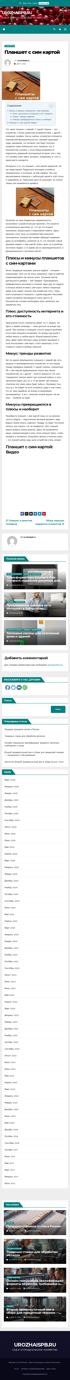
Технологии (9, 46)
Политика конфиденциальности (35, 1374)
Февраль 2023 (12, 1015)
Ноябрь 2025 (11, 807)
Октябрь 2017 (11, 1150)
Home (16, 1369)
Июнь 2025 (10, 840)
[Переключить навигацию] (65, 29)
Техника (27, 574)
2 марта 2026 (15, 1317)
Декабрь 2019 (11, 1129)
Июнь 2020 (10, 1116)
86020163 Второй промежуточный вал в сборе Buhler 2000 (34, 762)
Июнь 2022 (10, 1069)
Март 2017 (10, 1170)
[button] (54, 29)
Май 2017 (9, 1163)
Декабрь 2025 (11, 800)
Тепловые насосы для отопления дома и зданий (33, 634)
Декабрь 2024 (11, 881)
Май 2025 (9, 847)
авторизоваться (55, 665)
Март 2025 (10, 860)
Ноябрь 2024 (11, 887)
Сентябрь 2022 (12, 1049)
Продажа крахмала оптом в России (22, 729)
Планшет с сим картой (32, 52)
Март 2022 (10, 1089)
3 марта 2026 (15, 1288)
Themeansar (55, 1362)
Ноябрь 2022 (11, 1035)
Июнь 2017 (10, 1156)
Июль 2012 (10, 1183)
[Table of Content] (51, 106)
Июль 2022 (10, 1062)
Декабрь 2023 (11, 948)
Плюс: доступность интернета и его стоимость (33, 114)
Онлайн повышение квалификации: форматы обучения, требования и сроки (34, 1284)
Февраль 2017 (11, 1176)
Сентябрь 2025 (12, 820)
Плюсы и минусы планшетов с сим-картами (29, 111)
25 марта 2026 (16, 1260)
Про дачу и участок (14, 574)
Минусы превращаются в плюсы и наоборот (32, 120)
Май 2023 (9, 995)
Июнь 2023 (10, 988)
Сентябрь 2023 (12, 968)
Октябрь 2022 (11, 1042)
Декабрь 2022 (11, 1029)
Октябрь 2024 (11, 894)
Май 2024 (9, 914)
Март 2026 (10, 780)
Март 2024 (10, 928)
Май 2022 (9, 1076)
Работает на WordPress (18, 1362)
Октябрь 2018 (11, 1136)
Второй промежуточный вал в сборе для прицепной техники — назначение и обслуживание (32, 1313)
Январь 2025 (11, 874)
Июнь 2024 (10, 907)
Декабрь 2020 (11, 1109)
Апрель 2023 (11, 1002)
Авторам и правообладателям (32, 1369)
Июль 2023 (10, 981)
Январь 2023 (11, 1022)
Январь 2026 (11, 793)
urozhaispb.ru (23, 60)
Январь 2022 (11, 1102)
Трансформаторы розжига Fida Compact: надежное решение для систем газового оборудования (33, 581)
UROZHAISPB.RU (17, 12)
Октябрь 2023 (11, 961)
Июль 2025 (10, 833)
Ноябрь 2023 (11, 955)
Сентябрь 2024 (12, 901)
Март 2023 (10, 1008)
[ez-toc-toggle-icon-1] (50, 106)
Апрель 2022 (11, 1082)
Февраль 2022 (12, 1096)
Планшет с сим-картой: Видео (23, 123)
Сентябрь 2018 (12, 1143)
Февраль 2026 (12, 786)
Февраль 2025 (12, 867)
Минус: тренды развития (23, 117)
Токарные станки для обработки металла (25, 736)
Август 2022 (11, 1055)
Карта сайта (51, 1369)
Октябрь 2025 (11, 813)
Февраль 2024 (12, 934)
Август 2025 (11, 827)
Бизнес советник (13, 1277)
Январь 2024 (11, 941)
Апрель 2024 (11, 921)
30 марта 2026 (16, 1231)
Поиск (8, 700)
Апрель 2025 (11, 854)
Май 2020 (9, 1123)
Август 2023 (11, 975)
